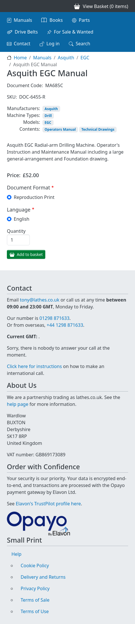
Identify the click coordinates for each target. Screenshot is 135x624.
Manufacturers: (23, 108)
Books (56, 20)
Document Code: (25, 85)
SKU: (12, 97)
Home (20, 57)
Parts (84, 20)
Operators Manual (60, 129)
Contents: (29, 129)
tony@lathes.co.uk (39, 300)
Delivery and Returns (43, 577)
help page (17, 404)
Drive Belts (26, 32)
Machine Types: (23, 115)
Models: (31, 122)
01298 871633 (54, 318)
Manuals (23, 20)
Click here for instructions (34, 366)
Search (83, 43)
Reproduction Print (34, 197)
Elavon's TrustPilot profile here (48, 503)
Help (16, 554)
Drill (48, 115)
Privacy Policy (35, 588)
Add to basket (30, 254)
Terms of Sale (35, 600)
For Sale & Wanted (73, 32)
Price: (14, 175)
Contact (22, 43)
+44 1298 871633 (65, 325)
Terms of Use (35, 611)
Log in (53, 43)
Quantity (16, 231)
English (21, 219)
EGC (85, 57)
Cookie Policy (35, 565)
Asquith (66, 57)
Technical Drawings (97, 129)
